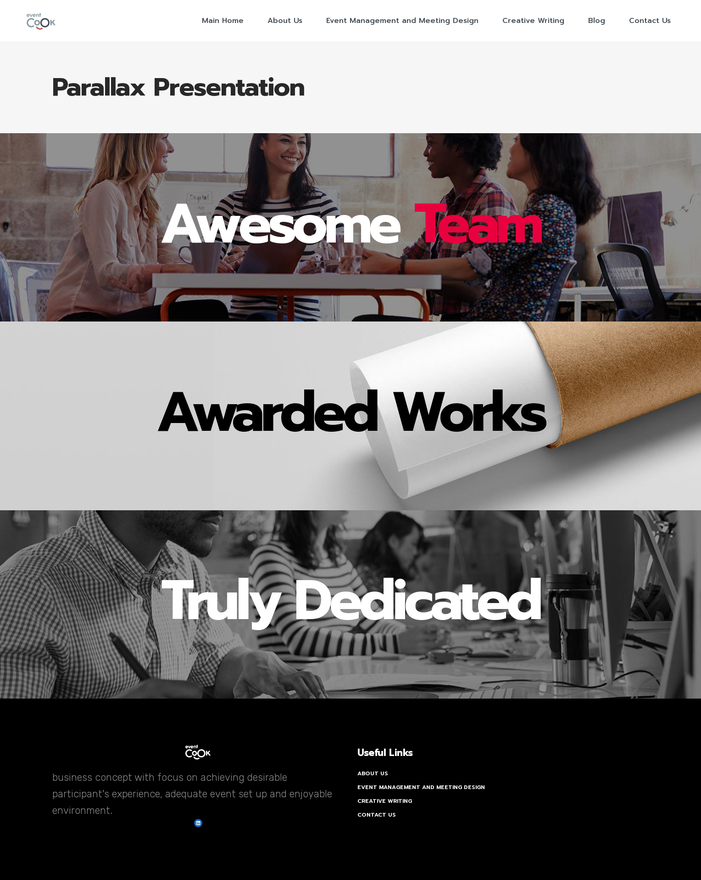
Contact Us (376, 815)
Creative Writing (384, 801)
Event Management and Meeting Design (421, 787)
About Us (372, 773)
